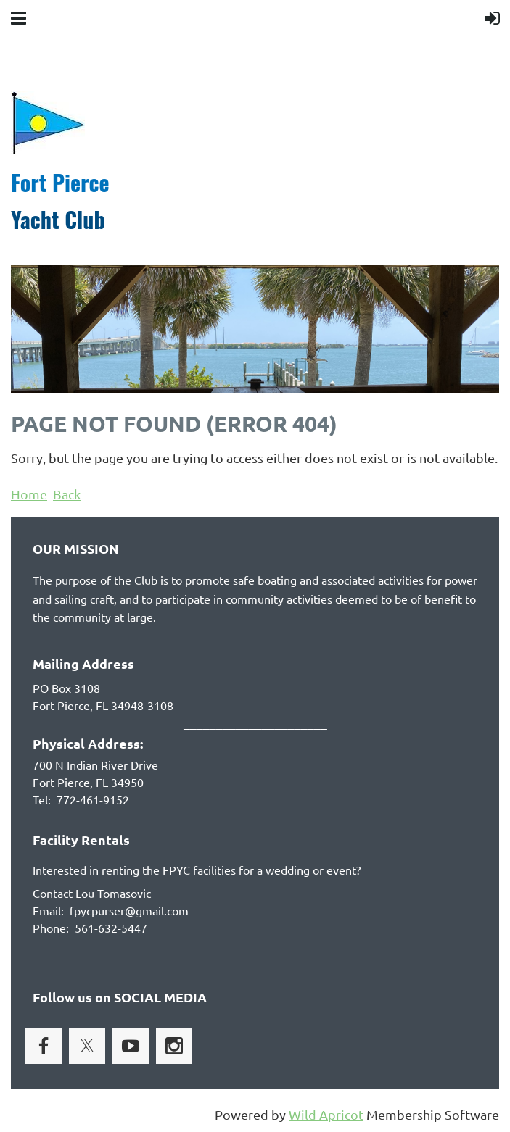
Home (29, 494)
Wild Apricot (326, 1114)
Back (67, 494)
